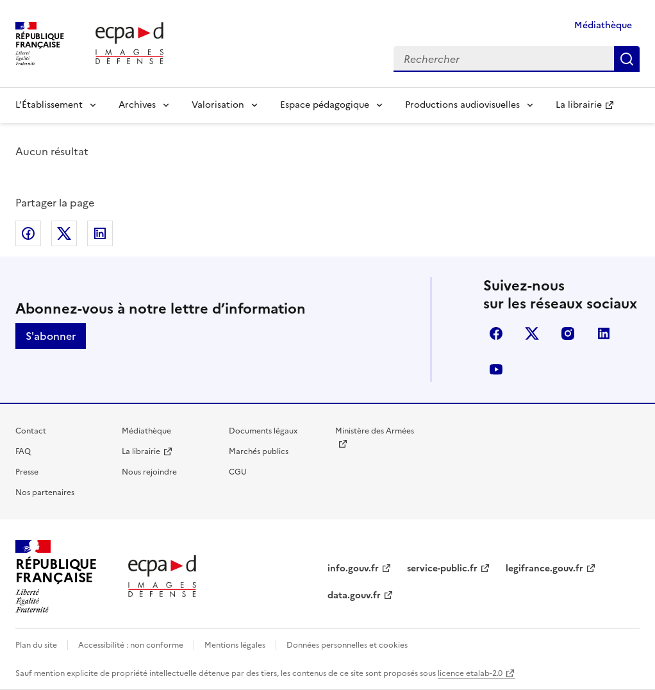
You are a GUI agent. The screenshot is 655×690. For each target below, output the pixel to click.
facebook (496, 333)
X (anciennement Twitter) (532, 333)
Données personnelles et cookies (347, 645)
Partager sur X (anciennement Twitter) (64, 233)
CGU (238, 472)
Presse (26, 472)
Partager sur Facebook (28, 233)
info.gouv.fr (353, 568)
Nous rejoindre (149, 472)
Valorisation (218, 105)
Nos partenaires (44, 492)
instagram (568, 333)
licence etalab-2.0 (470, 673)
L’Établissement (49, 105)
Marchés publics (258, 451)
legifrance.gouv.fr (544, 568)
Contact (30, 431)
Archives (137, 105)
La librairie (579, 105)
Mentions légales (234, 645)
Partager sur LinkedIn (100, 233)
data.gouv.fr (354, 595)
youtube (496, 369)
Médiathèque (603, 25)
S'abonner (51, 336)
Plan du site (36, 645)
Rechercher (627, 59)
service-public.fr (442, 568)
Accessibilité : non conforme (130, 645)
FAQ (23, 451)
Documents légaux (263, 431)
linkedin (604, 333)
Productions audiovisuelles (462, 105)
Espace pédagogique (324, 105)
